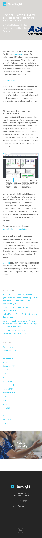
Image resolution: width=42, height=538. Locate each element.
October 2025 (8, 347)
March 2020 (7, 419)
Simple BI (11, 80)
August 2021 (7, 370)
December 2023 (9, 358)
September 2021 (9, 366)
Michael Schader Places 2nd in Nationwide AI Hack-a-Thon (20, 315)
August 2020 (7, 404)
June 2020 (7, 412)
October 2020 (8, 400)
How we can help (31, 28)
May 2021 (6, 377)
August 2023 (7, 362)
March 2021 (7, 381)
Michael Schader (12, 25)
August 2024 (7, 355)
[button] (38, 4)
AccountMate (17, 28)
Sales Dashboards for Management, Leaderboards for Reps (21, 445)
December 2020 (9, 393)
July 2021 (6, 374)
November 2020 (9, 396)
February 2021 (8, 385)
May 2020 (6, 416)
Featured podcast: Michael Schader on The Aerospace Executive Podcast (19, 332)
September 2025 (9, 351)
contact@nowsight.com (21, 506)
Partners (6, 31)
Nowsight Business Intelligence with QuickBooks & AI (16, 308)
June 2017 (7, 423)
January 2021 (8, 389)
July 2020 (6, 408)
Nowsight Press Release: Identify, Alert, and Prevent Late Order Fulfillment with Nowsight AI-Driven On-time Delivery (20, 324)
